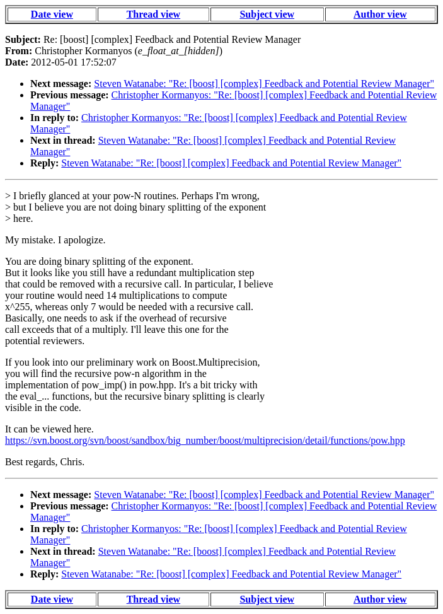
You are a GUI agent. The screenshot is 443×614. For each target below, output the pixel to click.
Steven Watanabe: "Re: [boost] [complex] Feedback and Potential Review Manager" (264, 83)
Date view (52, 14)
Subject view (266, 14)
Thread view (153, 14)
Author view (380, 14)
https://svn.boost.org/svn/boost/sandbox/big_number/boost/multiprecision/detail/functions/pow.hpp (205, 440)
